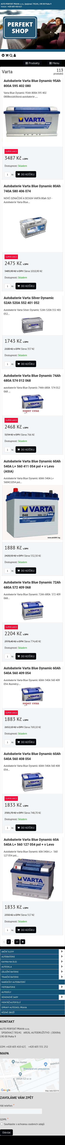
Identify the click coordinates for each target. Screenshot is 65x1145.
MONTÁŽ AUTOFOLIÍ (11, 1002)
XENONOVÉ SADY (33, 997)
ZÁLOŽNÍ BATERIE (33, 971)
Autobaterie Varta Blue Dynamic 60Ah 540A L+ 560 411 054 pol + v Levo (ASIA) (32, 466)
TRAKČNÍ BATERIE (33, 977)
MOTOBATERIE (33, 987)
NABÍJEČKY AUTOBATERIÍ (13, 982)
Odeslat (6, 1132)
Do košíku (25, 174)
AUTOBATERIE (33, 956)
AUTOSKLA (33, 966)
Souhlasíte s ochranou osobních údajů (24, 1124)
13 (17, 941)
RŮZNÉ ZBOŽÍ (8, 1012)
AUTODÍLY (6, 992)
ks (9, 174)
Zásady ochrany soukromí (36, 1139)
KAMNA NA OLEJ (33, 961)
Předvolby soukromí (10, 1139)
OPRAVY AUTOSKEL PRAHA (14, 1007)
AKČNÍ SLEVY (33, 951)
